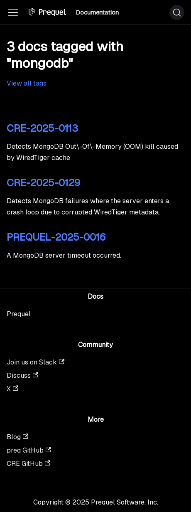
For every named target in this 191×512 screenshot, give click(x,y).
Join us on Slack (35, 362)
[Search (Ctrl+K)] (176, 12)
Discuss (22, 375)
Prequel (19, 314)
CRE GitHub (28, 463)
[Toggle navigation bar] (13, 12)
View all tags (27, 83)
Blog (17, 437)
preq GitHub (29, 450)
